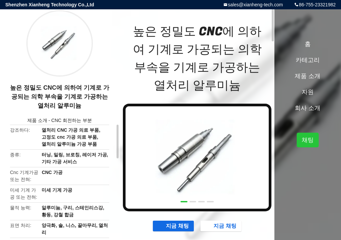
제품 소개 (37, 120)
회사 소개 (307, 108)
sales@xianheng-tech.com (255, 4)
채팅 (308, 140)
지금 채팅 (173, 225)
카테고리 (308, 60)
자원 (308, 92)
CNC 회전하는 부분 (71, 120)
